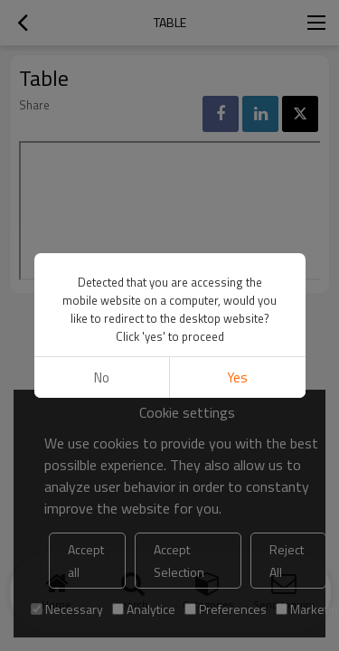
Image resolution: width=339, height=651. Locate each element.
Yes (237, 377)
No (101, 377)
